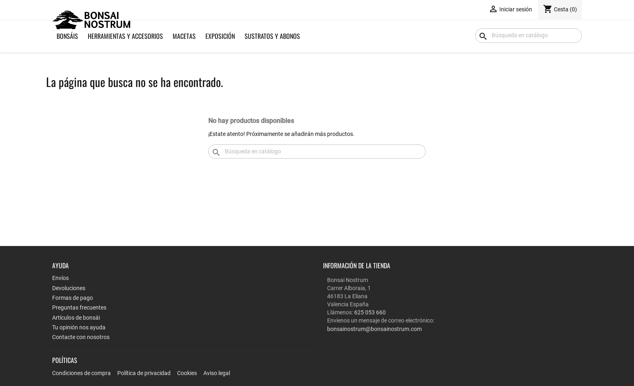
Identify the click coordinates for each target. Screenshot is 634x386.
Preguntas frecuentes (79, 307)
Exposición (220, 36)
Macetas (184, 36)
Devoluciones (68, 288)
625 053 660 (370, 312)
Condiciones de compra (81, 373)
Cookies (187, 373)
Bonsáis (67, 36)
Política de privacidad (144, 373)
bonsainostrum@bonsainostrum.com (374, 329)
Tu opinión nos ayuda (79, 327)
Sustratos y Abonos (272, 36)
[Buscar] (528, 35)
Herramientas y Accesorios (125, 36)
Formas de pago (72, 298)
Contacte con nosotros (81, 337)
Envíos (60, 278)
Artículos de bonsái (76, 317)
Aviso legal (216, 373)
